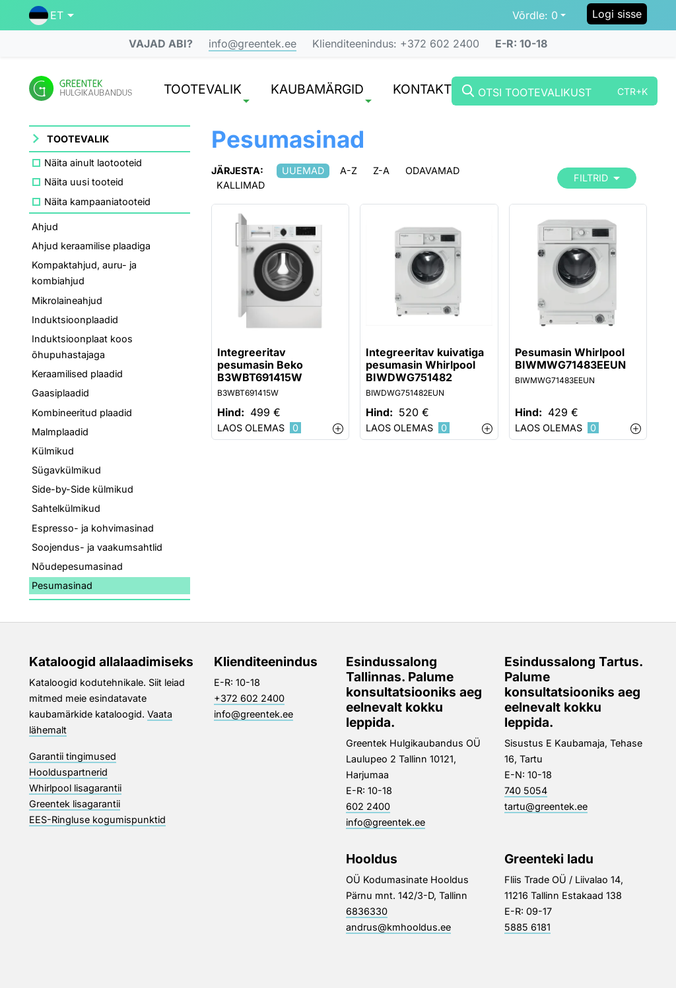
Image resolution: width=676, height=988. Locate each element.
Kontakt (422, 90)
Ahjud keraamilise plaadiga (91, 245)
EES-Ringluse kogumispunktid (97, 819)
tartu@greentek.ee (546, 806)
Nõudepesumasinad (77, 566)
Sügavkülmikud (66, 470)
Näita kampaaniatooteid (97, 201)
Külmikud (53, 450)
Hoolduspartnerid (68, 772)
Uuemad (303, 170)
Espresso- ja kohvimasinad (93, 528)
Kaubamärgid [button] (321, 91)
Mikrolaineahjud (67, 300)
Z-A (381, 170)
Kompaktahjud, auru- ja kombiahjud (84, 272)
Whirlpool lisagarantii (75, 787)
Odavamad (432, 170)
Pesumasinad (62, 585)
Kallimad (241, 185)
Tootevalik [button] (207, 91)
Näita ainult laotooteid (93, 162)
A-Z (348, 170)
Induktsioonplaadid (75, 319)
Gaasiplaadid (60, 392)
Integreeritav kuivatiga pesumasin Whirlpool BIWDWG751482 (425, 365)
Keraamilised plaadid (77, 373)
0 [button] (535, 15)
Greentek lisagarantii (74, 803)
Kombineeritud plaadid (82, 412)
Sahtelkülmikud (66, 508)
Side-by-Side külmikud (82, 489)
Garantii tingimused (72, 756)
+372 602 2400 (249, 698)
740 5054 (525, 790)
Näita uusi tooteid (83, 181)
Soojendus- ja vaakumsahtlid (97, 547)
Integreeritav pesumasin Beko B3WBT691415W (260, 365)
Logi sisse (617, 13)
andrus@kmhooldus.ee (398, 927)
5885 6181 (527, 927)
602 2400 (368, 806)
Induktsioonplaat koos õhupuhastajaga (82, 346)
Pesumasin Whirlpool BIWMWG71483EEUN (570, 358)
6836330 (367, 911)
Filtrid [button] (597, 177)
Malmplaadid (60, 431)
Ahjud (45, 226)
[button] (51, 15)
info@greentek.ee (252, 43)
